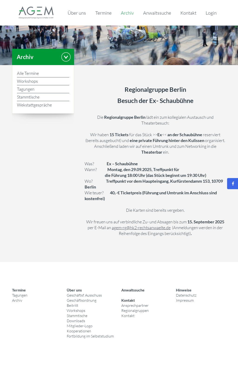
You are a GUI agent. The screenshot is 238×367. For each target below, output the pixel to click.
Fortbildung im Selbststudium (90, 336)
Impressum (185, 300)
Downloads (76, 320)
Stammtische (28, 96)
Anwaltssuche (157, 13)
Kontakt (188, 13)
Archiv (127, 13)
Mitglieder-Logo (80, 326)
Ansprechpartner (135, 305)
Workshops (27, 81)
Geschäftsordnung (81, 300)
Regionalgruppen (135, 310)
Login (211, 13)
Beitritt (72, 305)
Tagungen (25, 89)
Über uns (77, 13)
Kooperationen (79, 331)
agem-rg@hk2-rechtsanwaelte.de (141, 227)
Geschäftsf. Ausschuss (84, 295)
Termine (103, 13)
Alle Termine (28, 73)
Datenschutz (186, 295)
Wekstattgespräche (34, 104)
